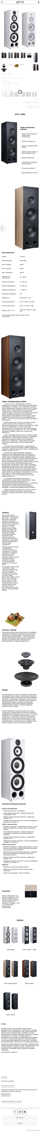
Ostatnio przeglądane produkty (11, 1101)
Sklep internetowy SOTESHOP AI (33, 1130)
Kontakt (20, 1123)
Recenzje (4, 1077)
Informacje (20, 1117)
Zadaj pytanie (5, 1094)
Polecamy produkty (7, 1081)
